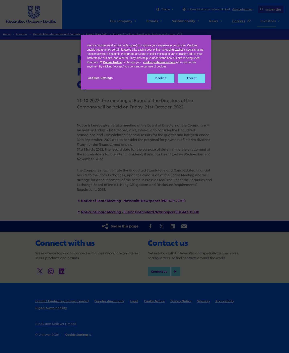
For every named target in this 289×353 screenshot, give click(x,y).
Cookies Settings (100, 78)
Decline (160, 78)
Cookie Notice (112, 62)
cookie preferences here (159, 62)
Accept (191, 78)
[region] (146, 62)
